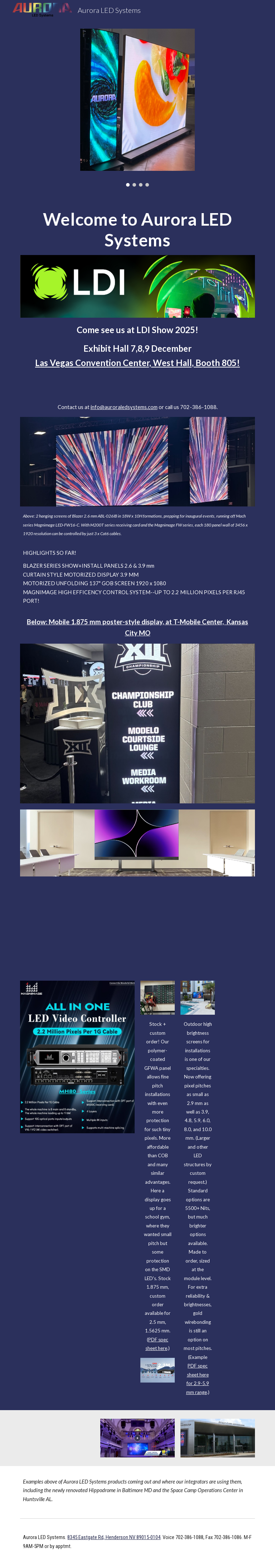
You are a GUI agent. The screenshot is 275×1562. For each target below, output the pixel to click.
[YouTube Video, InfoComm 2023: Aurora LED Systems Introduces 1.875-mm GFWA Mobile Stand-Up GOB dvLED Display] (57, 1438)
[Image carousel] (137, 108)
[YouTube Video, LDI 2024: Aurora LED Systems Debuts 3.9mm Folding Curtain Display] (137, 922)
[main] (137, 229)
